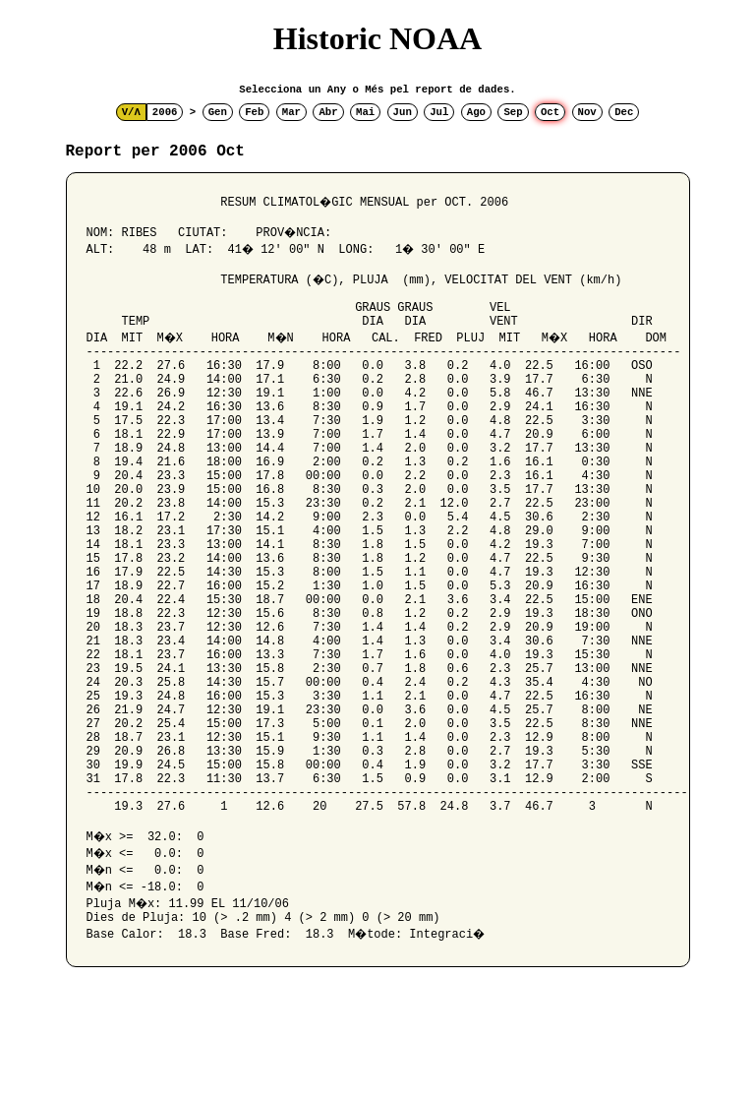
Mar (291, 112)
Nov (587, 112)
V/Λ (131, 112)
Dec (623, 112)
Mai (365, 112)
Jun (402, 112)
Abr (328, 112)
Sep (512, 112)
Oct (550, 112)
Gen (217, 112)
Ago (476, 112)
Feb (254, 112)
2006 (165, 112)
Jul (439, 112)
